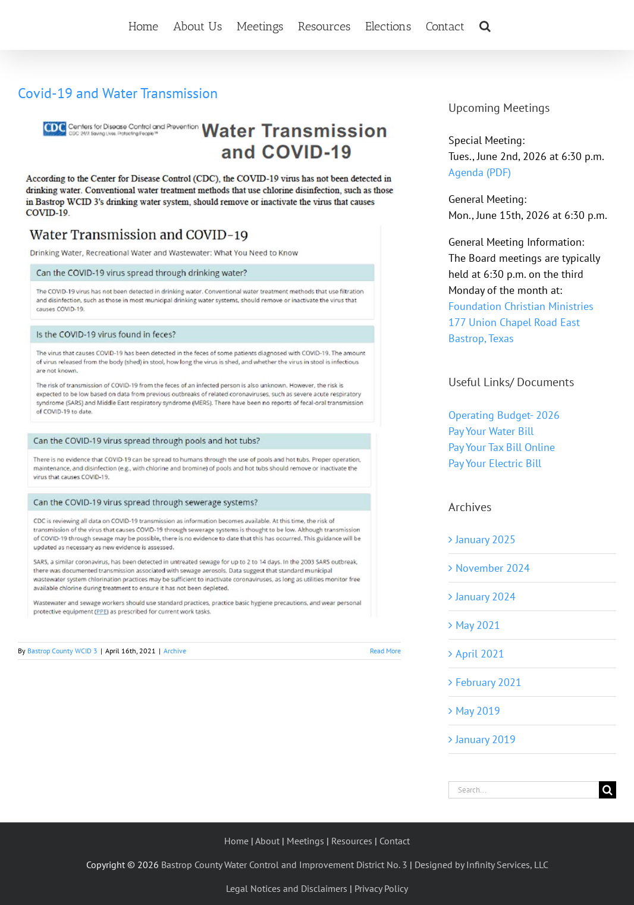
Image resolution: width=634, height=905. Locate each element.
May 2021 (478, 625)
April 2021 (480, 653)
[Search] (607, 789)
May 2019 (478, 711)
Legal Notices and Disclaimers (286, 888)
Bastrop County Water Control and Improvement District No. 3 (284, 864)
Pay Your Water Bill (490, 431)
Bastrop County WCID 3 (62, 650)
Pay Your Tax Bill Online (501, 447)
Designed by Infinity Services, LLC (481, 864)
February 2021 (489, 682)
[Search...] (523, 789)
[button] (485, 25)
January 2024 (486, 596)
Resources (351, 841)
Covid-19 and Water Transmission (118, 93)
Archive (175, 650)
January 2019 (486, 739)
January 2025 (486, 539)
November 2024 (493, 568)
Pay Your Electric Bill (494, 463)
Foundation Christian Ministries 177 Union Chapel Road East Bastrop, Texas (521, 322)
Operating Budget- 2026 (504, 415)
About (267, 841)
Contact (394, 841)
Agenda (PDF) (479, 172)
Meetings (305, 841)
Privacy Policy (381, 888)
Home (236, 841)
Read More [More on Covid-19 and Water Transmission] (385, 650)
